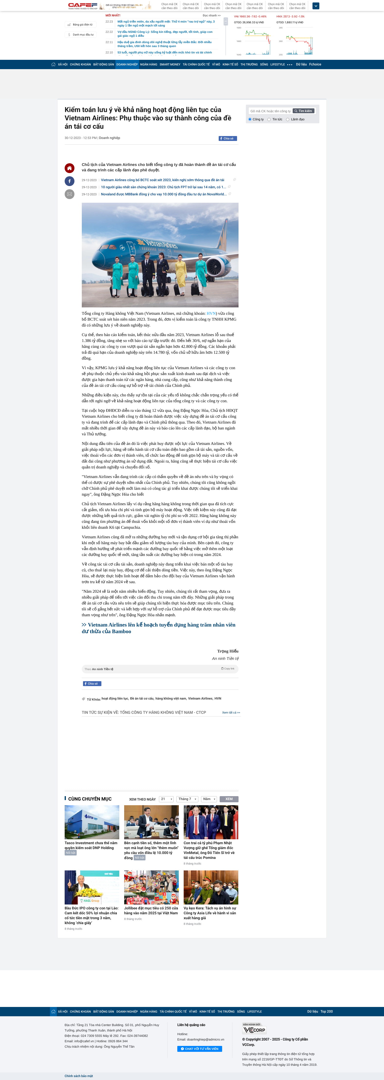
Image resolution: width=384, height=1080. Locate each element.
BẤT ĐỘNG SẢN (103, 64)
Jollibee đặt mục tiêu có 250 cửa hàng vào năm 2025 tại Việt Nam (151, 910)
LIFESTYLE (278, 64)
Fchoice (315, 64)
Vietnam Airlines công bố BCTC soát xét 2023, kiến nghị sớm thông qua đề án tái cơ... (168, 180)
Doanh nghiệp (109, 138)
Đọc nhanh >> (212, 15)
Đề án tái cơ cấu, (142, 699)
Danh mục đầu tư (80, 34)
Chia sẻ (228, 138)
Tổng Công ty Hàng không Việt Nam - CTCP (163, 712)
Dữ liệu (301, 64)
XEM (229, 799)
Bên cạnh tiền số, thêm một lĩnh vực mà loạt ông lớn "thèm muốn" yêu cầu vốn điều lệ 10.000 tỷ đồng (151, 850)
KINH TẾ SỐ (230, 64)
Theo (160, 668)
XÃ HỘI (63, 64)
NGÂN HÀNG (148, 64)
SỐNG (264, 64)
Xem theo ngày (142, 800)
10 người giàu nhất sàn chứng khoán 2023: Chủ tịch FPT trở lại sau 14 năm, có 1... (165, 187)
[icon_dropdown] (315, 6)
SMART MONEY (170, 64)
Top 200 (327, 1012)
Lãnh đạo (297, 119)
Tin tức (277, 119)
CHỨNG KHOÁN (80, 64)
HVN (211, 313)
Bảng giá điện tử (79, 24)
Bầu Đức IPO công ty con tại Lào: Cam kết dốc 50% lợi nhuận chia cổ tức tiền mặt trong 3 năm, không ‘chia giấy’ (92, 915)
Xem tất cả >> (231, 712)
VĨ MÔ (216, 64)
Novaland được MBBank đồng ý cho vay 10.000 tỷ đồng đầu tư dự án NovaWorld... (166, 194)
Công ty (258, 119)
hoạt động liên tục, (115, 699)
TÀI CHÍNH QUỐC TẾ (196, 64)
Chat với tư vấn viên (199, 1049)
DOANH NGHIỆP (127, 64)
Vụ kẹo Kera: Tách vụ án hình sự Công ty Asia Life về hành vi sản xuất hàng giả (210, 913)
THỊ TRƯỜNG (249, 64)
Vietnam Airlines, (200, 699)
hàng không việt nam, (171, 699)
